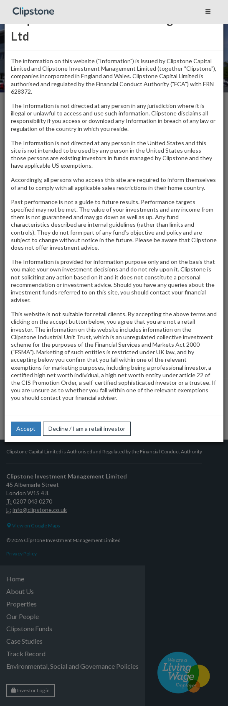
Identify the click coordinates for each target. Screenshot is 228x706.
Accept (25, 428)
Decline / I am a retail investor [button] (86, 428)
